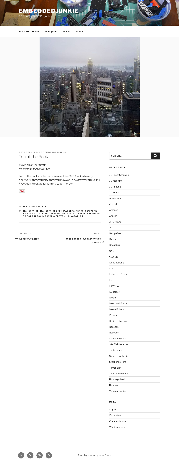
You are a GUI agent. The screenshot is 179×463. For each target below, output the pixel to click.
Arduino (113, 216)
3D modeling (115, 180)
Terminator (115, 367)
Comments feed (117, 421)
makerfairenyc (73, 211)
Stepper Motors (117, 361)
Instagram (51, 31)
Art (111, 227)
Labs (111, 280)
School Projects (117, 338)
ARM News (115, 221)
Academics (115, 198)
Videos (66, 31)
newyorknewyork (54, 213)
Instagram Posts (35, 206)
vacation (77, 216)
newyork (91, 211)
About (79, 31)
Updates (113, 385)
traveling (62, 216)
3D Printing (115, 186)
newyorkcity (31, 213)
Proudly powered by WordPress (94, 455)
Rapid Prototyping (118, 321)
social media (115, 350)
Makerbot (114, 291)
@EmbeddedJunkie (38, 168)
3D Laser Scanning (119, 175)
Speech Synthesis (118, 356)
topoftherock (33, 216)
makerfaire (31, 211)
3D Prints (114, 192)
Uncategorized (117, 379)
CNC (111, 251)
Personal (113, 315)
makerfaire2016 (51, 211)
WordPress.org (117, 427)
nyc (69, 213)
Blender (113, 239)
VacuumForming (117, 391)
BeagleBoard (116, 233)
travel (49, 216)
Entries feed (115, 415)
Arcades (113, 210)
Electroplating (116, 262)
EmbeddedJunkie (49, 11)
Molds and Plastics (119, 303)
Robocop (114, 326)
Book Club (114, 245)
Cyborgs (113, 256)
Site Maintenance (118, 344)
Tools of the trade (118, 373)
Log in (112, 409)
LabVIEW (114, 286)
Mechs (112, 297)
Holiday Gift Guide (28, 31)
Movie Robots (116, 309)
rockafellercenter (86, 213)
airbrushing (115, 204)
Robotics (114, 332)
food (111, 268)
